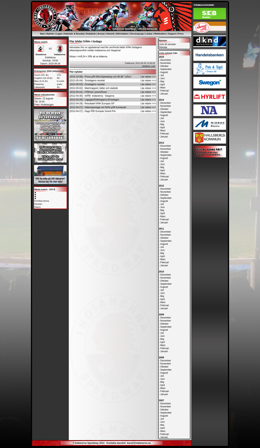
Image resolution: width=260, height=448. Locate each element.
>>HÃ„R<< (81, 56)
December (165, 60)
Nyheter (50, 34)
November (165, 63)
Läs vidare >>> (148, 76)
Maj (162, 81)
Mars (163, 87)
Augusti (164, 72)
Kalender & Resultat (74, 34)
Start (42, 34)
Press (181, 34)
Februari (164, 90)
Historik (110, 34)
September (166, 69)
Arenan (101, 34)
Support (172, 34)
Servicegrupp (137, 34)
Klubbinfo (91, 34)
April (162, 84)
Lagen (59, 34)
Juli (162, 75)
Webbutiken (160, 34)
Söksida (163, 47)
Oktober (164, 66)
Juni (162, 78)
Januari (164, 93)
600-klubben (122, 34)
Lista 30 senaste (167, 44)
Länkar (149, 34)
